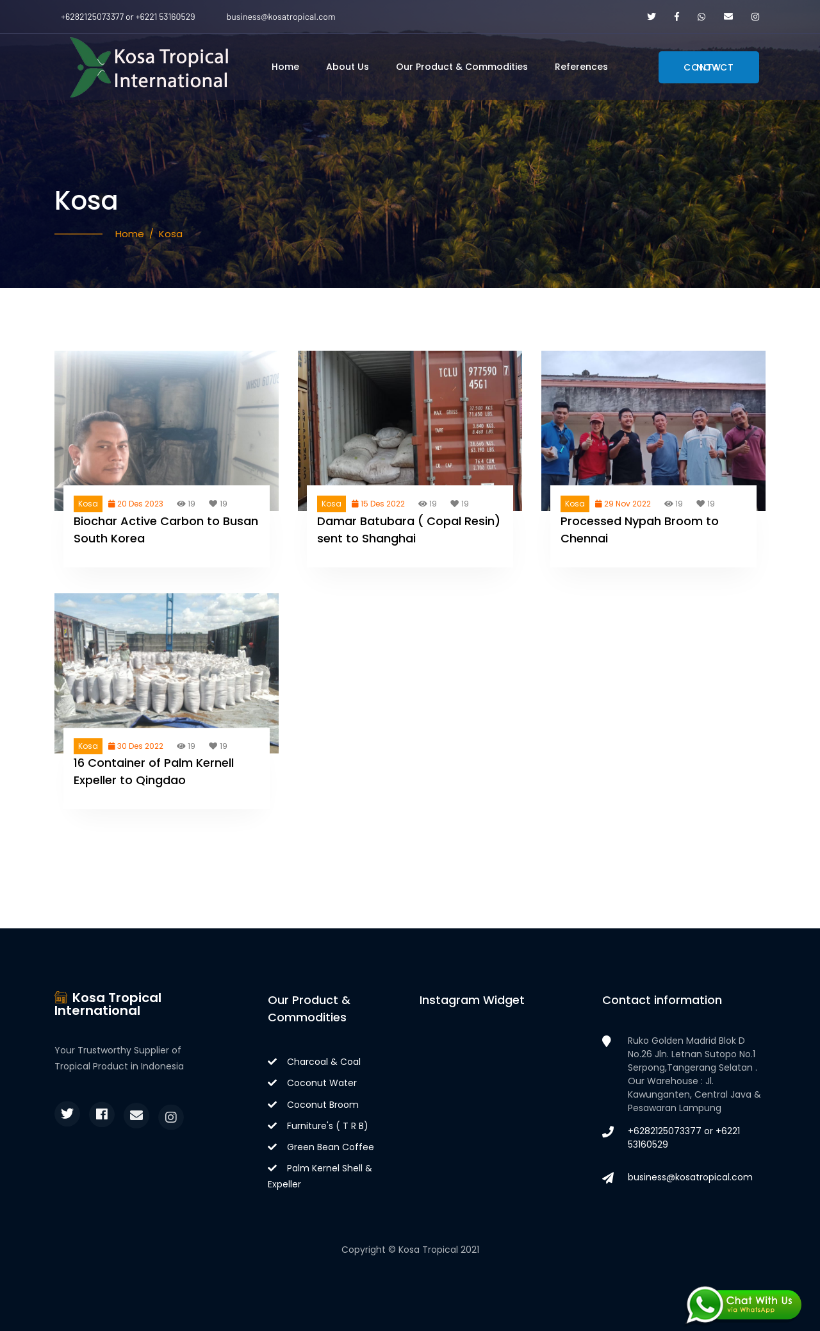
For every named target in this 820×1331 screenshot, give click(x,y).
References (581, 66)
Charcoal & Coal (314, 1061)
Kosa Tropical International (107, 1004)
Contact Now (709, 67)
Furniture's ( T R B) (318, 1125)
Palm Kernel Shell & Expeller (320, 1176)
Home (285, 66)
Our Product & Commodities (462, 66)
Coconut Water (312, 1082)
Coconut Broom (313, 1104)
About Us (347, 66)
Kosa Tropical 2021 (438, 1249)
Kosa (171, 233)
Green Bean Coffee (321, 1147)
